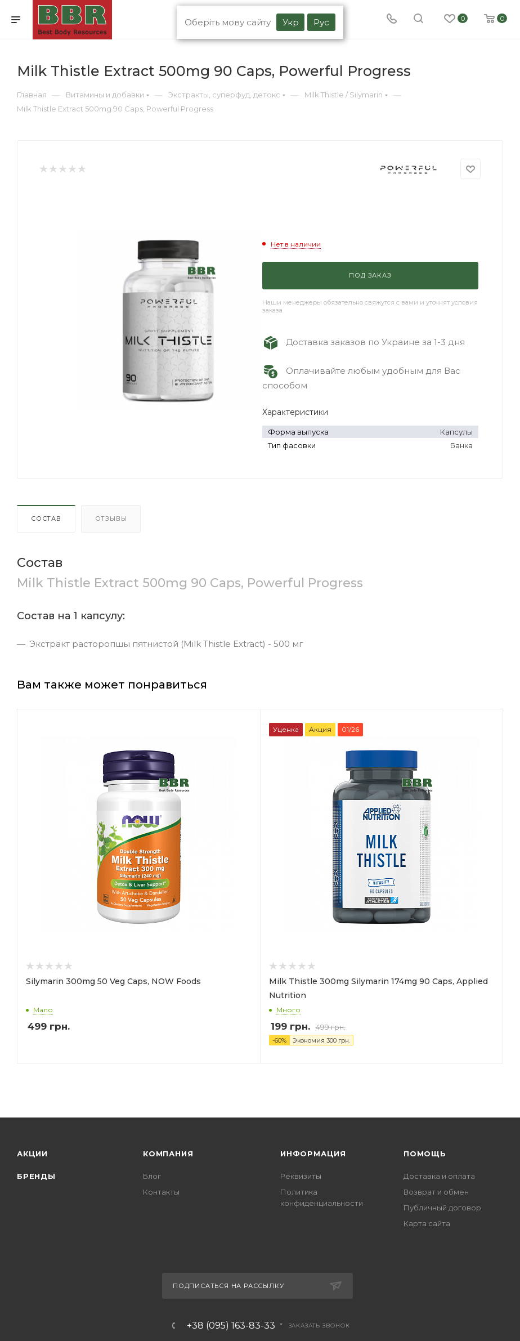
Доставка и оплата (439, 1176)
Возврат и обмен (436, 1191)
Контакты (161, 1191)
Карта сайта (427, 1223)
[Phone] (392, 19)
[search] (418, 19)
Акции (32, 1153)
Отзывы (111, 518)
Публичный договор (442, 1207)
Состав (46, 518)
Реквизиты (300, 1176)
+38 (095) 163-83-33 (231, 1325)
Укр (291, 22)
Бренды (36, 1176)
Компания (168, 1153)
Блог (152, 1176)
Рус (321, 22)
